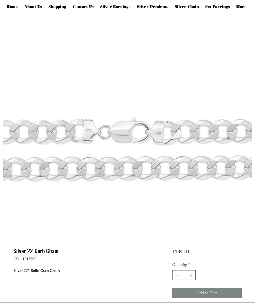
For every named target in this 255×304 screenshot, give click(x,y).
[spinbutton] (184, 275)
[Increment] (191, 275)
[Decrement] (176, 275)
